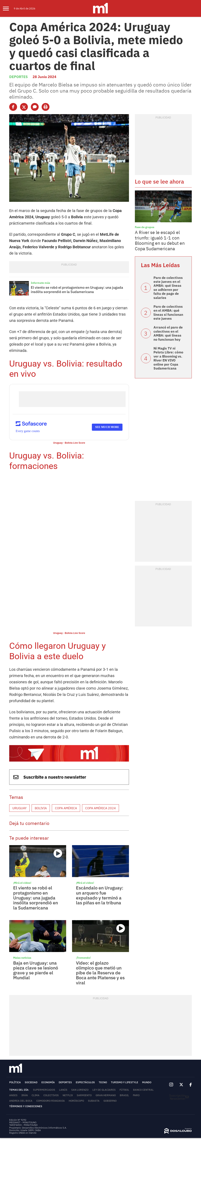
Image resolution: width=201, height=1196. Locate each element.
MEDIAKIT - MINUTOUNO (22, 1122)
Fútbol (124, 1089)
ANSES (13, 1095)
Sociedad (31, 1082)
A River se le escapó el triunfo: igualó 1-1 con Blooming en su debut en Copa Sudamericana (160, 240)
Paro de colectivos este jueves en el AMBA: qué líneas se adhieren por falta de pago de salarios (168, 288)
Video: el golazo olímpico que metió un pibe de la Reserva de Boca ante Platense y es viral (100, 973)
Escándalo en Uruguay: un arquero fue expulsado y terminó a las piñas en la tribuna (99, 895)
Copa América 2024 (100, 808)
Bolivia (41, 808)
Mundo (146, 1082)
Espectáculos (85, 1082)
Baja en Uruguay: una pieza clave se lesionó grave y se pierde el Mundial (35, 970)
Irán (24, 1095)
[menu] (8, 8)
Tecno (103, 1082)
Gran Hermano (106, 1095)
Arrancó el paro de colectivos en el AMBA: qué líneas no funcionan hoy (168, 333)
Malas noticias (22, 957)
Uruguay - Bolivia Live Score (69, 442)
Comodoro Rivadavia (50, 1100)
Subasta (94, 1100)
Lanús (63, 1089)
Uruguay (19, 808)
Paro (136, 1095)
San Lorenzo (80, 1089)
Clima (35, 1095)
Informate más (40, 283)
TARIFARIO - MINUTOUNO (23, 1124)
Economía (48, 1082)
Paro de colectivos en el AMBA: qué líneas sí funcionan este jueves (168, 312)
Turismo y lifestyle (124, 1082)
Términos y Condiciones (25, 1106)
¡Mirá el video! (22, 883)
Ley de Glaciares (104, 1089)
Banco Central (143, 1089)
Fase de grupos (144, 227)
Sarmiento (84, 1095)
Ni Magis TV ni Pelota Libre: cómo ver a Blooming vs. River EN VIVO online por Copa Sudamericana (168, 358)
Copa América (66, 808)
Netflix (68, 1095)
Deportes (18, 77)
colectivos (51, 1095)
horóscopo (76, 1100)
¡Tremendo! (83, 957)
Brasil (124, 1095)
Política (15, 1082)
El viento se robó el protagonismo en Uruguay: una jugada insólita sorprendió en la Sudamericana (77, 289)
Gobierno (110, 1100)
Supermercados (44, 1089)
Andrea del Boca (20, 1100)
